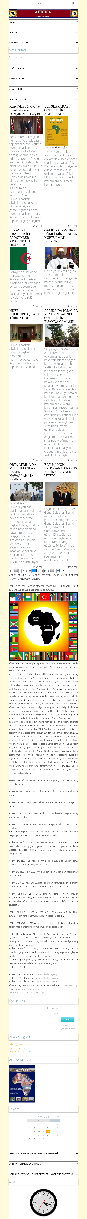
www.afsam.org (69, 985)
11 (34, 570)
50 (58, 571)
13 (42, 571)
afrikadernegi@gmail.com (28, 988)
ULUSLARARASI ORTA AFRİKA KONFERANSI (57, 110)
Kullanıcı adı (52, 1008)
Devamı (37, 226)
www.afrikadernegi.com (47, 977)
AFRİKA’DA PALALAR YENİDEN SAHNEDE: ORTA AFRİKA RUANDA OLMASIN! (61, 316)
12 (38, 571)
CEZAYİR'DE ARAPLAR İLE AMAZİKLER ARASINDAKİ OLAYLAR (20, 237)
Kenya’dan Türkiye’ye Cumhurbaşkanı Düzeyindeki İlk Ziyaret (25, 110)
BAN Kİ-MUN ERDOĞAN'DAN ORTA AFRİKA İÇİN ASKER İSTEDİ (61, 470)
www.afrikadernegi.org (46, 974)
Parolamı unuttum (68, 1025)
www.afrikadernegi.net (46, 981)
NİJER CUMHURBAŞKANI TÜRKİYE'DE (24, 314)
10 (30, 571)
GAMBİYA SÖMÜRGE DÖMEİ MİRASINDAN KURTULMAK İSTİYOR (60, 235)
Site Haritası (15, 57)
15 (48, 571)
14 (45, 571)
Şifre (56, 1013)
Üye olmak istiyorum (67, 1029)
